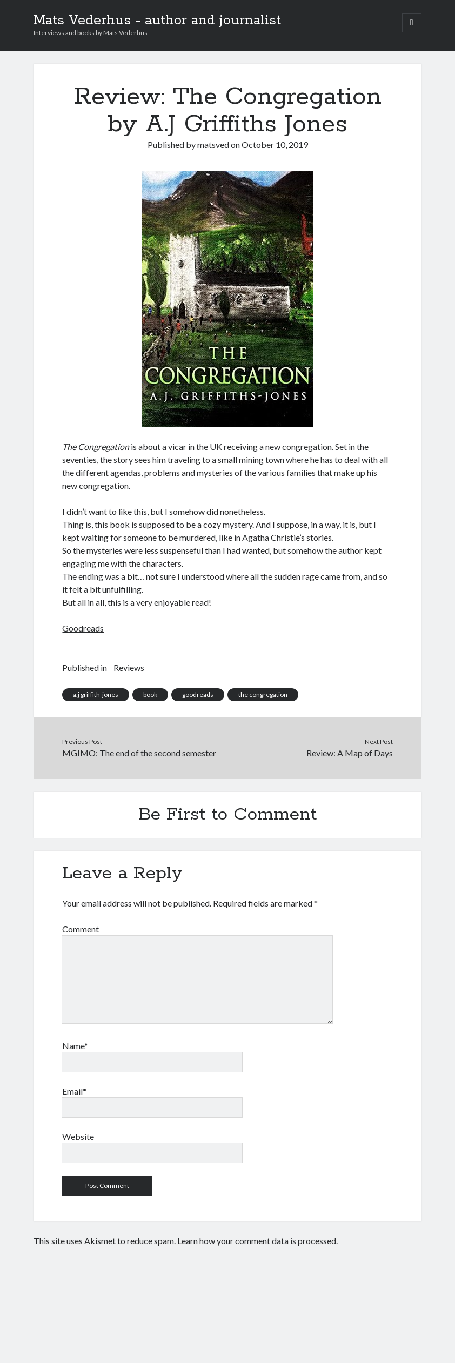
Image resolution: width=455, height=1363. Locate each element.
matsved (213, 144)
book (150, 694)
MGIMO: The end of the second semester (139, 753)
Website (78, 1136)
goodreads (197, 694)
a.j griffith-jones (95, 694)
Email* (74, 1091)
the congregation (262, 694)
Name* (75, 1045)
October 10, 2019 (275, 144)
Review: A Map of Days (349, 753)
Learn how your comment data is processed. (257, 1241)
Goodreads (83, 628)
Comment (80, 929)
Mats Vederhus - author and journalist (157, 20)
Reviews (128, 667)
